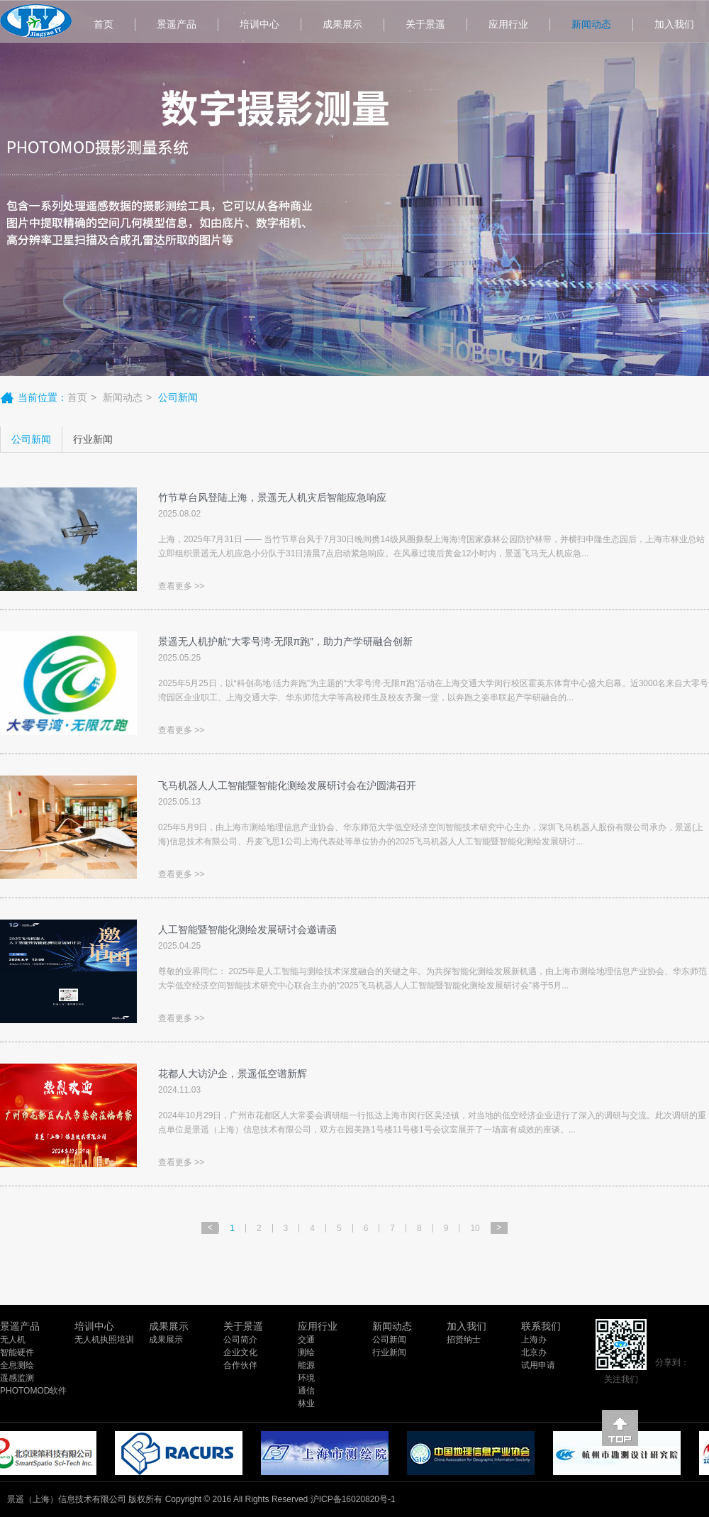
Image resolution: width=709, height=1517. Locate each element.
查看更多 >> (181, 586)
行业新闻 (93, 439)
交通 (306, 1340)
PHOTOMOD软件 (33, 1391)
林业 (306, 1403)
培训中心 (259, 24)
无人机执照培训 (104, 1340)
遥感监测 (17, 1378)
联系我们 (541, 1326)
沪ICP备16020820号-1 (353, 1499)
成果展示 (342, 24)
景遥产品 (176, 24)
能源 (306, 1365)
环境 (306, 1378)
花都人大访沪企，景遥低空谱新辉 (232, 1073)
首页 (103, 24)
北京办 (534, 1352)
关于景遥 (425, 24)
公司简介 (240, 1340)
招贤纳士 (464, 1340)
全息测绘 (17, 1365)
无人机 (13, 1340)
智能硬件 (17, 1352)
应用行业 (508, 24)
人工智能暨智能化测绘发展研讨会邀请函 (247, 929)
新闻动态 (591, 24)
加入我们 (466, 1326)
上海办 (534, 1340)
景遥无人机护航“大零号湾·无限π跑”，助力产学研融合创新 (285, 641)
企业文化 (240, 1352)
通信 (306, 1391)
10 (474, 1228)
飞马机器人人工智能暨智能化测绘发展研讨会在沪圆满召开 (287, 785)
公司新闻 (31, 439)
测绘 (306, 1352)
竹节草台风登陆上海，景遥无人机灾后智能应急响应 (272, 497)
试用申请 (538, 1365)
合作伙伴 (240, 1365)
